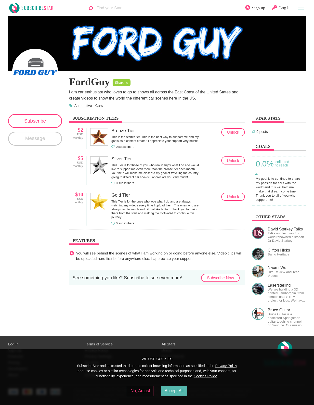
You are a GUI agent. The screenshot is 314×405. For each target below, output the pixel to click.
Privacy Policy (226, 366)
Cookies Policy (205, 376)
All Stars (169, 344)
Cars (99, 106)
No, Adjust (140, 390)
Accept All (174, 390)
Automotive (83, 106)
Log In (13, 344)
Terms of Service (99, 344)
